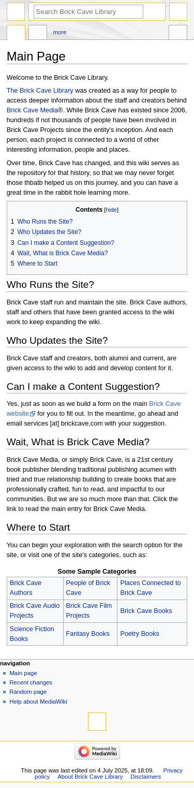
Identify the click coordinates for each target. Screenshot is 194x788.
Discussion (38, 33)
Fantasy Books (88, 633)
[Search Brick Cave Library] (88, 12)
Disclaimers (145, 777)
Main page (23, 673)
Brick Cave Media (32, 110)
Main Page (16, 33)
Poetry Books (139, 633)
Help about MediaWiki (38, 701)
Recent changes (30, 682)
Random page (28, 692)
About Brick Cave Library (90, 777)
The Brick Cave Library (40, 90)
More (60, 32)
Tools (178, 33)
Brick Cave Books (146, 611)
